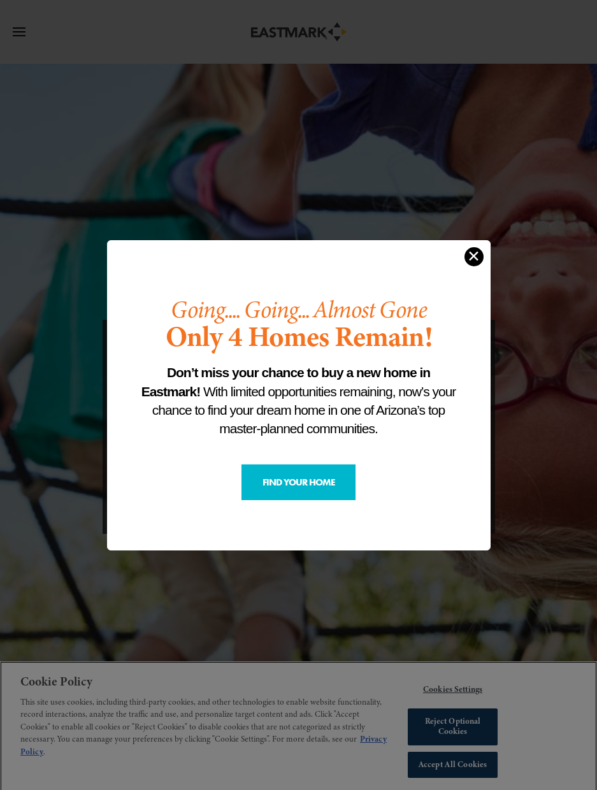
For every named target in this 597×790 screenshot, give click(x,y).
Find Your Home (298, 482)
